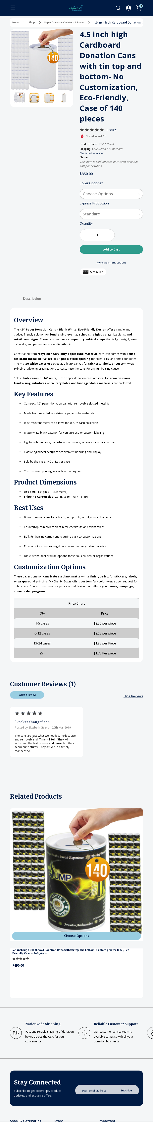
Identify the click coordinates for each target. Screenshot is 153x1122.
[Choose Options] (76, 939)
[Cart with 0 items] (139, 8)
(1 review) (112, 129)
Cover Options (91, 183)
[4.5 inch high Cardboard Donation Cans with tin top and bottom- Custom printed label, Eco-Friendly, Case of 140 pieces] (76, 878)
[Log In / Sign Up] (128, 8)
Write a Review (27, 697)
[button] (19, 98)
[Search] (118, 8)
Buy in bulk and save (93, 153)
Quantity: (86, 223)
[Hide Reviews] (133, 699)
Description (32, 300)
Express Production (95, 203)
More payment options (111, 264)
